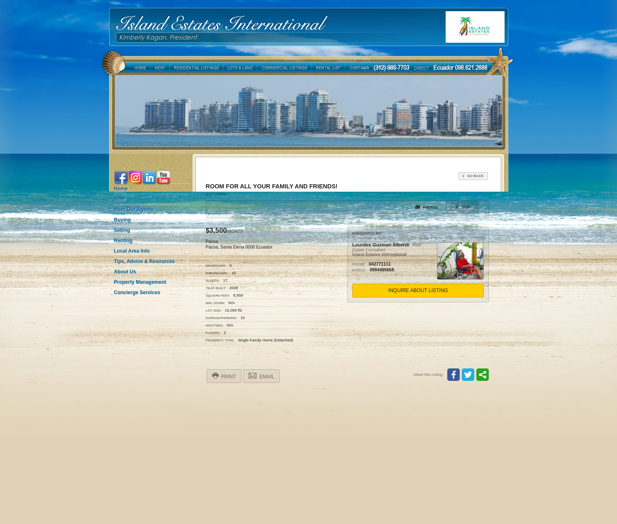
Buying (122, 220)
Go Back (473, 176)
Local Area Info (132, 251)
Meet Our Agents (134, 209)
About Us (125, 272)
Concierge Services (137, 292)
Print (224, 376)
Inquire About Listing (418, 290)
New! (120, 199)
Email (261, 376)
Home (121, 189)
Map (462, 206)
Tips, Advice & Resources (144, 261)
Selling (122, 230)
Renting (123, 241)
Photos (426, 207)
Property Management (140, 282)
